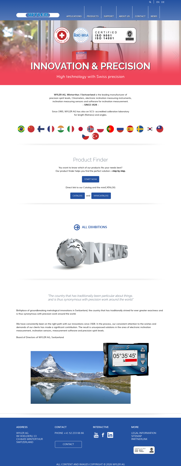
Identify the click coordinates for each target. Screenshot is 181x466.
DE (162, 2)
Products (93, 16)
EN (157, 2)
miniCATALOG (101, 195)
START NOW (90, 179)
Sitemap (136, 436)
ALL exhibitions (94, 227)
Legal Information (143, 433)
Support (109, 16)
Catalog (77, 195)
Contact (140, 16)
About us (124, 16)
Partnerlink (139, 439)
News (154, 16)
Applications (74, 16)
